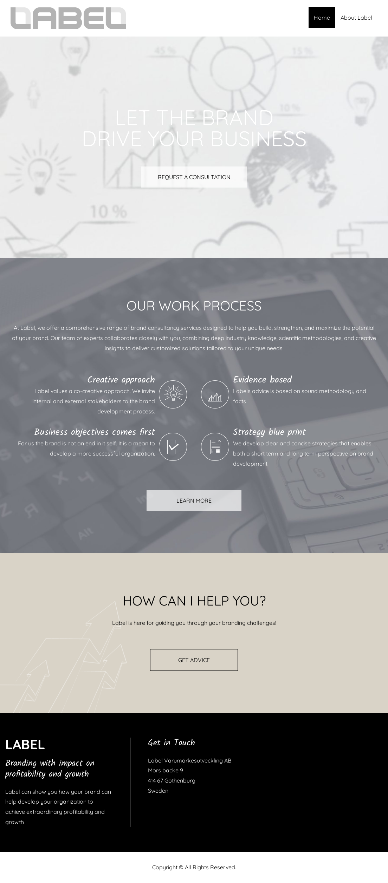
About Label (356, 17)
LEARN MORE (194, 500)
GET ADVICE (194, 659)
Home (322, 17)
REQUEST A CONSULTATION (194, 177)
